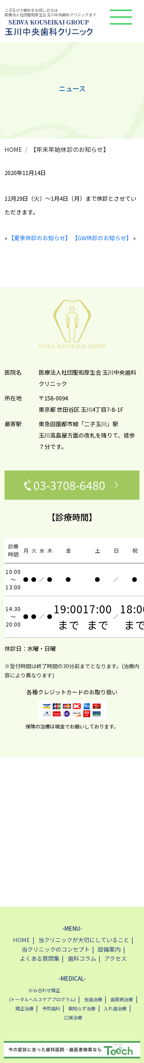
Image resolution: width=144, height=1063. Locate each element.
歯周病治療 (121, 999)
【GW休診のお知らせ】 (102, 238)
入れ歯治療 (115, 1008)
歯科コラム (82, 958)
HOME (13, 149)
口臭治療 (73, 1017)
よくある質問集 (39, 958)
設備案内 (109, 949)
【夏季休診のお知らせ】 (39, 238)
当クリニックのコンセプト (56, 949)
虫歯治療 (93, 999)
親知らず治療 (81, 1008)
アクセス (115, 958)
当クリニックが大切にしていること (83, 940)
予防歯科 (51, 1008)
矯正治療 (25, 1008)
